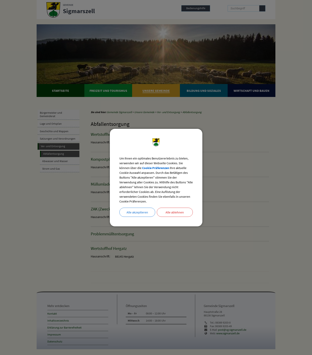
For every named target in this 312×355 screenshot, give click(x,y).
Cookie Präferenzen (155, 168)
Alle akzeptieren (137, 212)
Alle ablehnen (175, 212)
